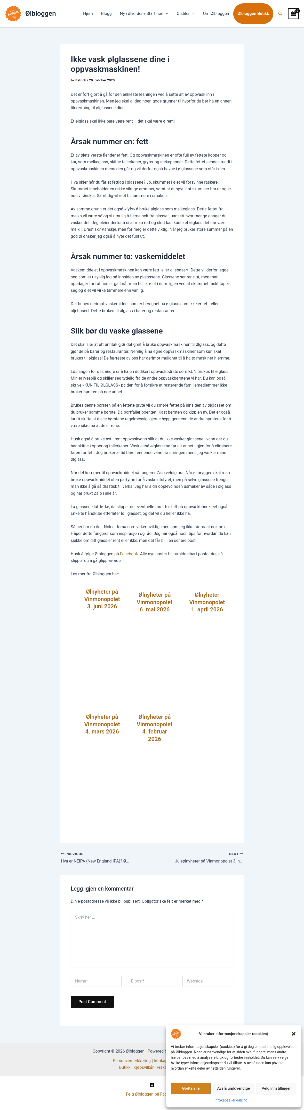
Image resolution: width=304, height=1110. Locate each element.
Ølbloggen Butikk (253, 13)
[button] (293, 1033)
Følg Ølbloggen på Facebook (152, 1094)
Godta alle (191, 1088)
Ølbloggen (40, 13)
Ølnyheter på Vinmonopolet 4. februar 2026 (154, 728)
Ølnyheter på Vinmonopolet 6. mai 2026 (154, 602)
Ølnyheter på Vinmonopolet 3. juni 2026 (102, 599)
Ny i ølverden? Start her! (144, 13)
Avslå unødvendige (233, 1088)
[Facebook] (152, 1085)
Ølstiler (186, 13)
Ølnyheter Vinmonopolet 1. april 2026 (207, 602)
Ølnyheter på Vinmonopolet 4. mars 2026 (102, 724)
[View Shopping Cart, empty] (293, 13)
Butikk (124, 1067)
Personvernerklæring (132, 1060)
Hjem (88, 13)
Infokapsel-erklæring (230, 1100)
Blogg (106, 13)
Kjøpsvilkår (143, 1067)
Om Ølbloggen (216, 13)
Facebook (129, 553)
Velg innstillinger (276, 1088)
